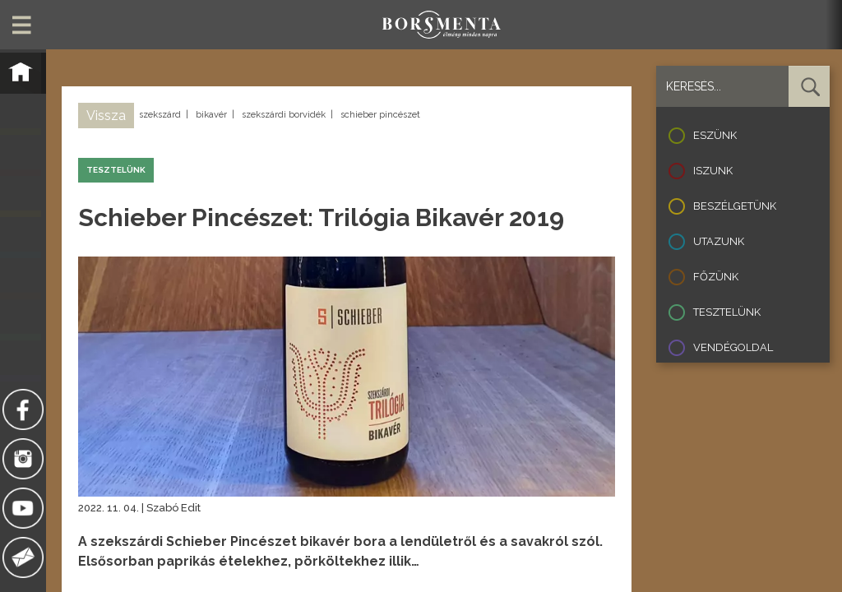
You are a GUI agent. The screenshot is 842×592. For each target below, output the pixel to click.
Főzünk (715, 277)
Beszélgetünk (734, 206)
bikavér (211, 114)
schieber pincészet (380, 114)
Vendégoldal (733, 347)
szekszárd (160, 114)
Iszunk (713, 170)
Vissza (106, 115)
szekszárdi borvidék (284, 114)
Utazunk (718, 241)
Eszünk (715, 135)
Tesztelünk (727, 312)
